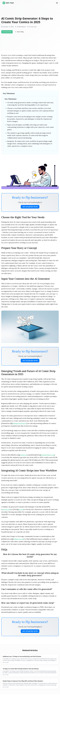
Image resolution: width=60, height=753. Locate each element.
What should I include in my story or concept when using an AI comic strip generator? (30, 574)
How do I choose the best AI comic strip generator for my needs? (30, 555)
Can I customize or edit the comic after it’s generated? (26, 589)
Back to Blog (19, 32)
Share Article (7, 32)
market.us (23, 455)
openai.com (6, 509)
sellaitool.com (18, 539)
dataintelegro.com (48, 455)
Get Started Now (30, 207)
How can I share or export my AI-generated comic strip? (27, 603)
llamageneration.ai (19, 423)
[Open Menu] (57, 3)
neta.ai (20, 509)
